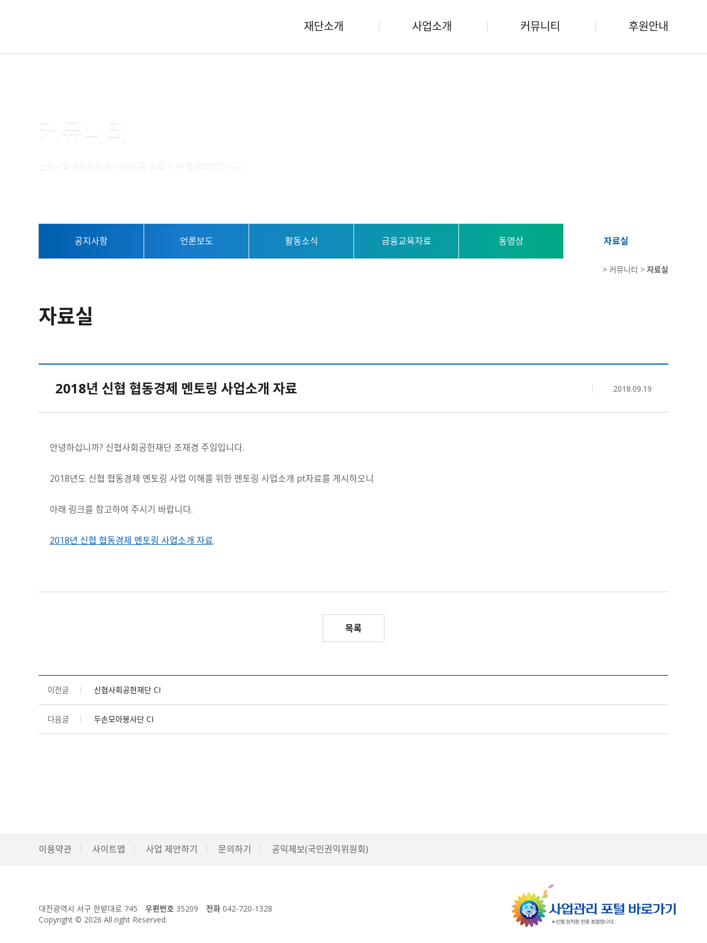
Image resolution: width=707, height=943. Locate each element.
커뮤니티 (540, 26)
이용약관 (55, 849)
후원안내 (648, 26)
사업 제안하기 (172, 849)
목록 (353, 628)
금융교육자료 (406, 241)
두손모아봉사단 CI (124, 719)
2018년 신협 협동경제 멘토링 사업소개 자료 (131, 540)
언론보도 (196, 241)
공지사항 (91, 241)
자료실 (616, 241)
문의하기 (234, 849)
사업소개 (432, 26)
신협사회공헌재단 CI (127, 690)
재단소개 (324, 26)
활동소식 (301, 241)
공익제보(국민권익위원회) (320, 849)
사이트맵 (108, 849)
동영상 (511, 241)
